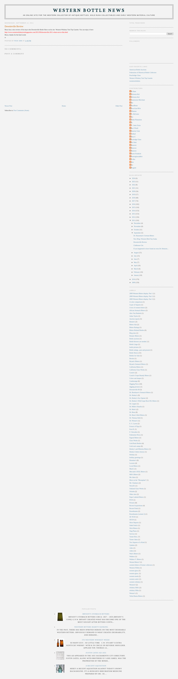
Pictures (132, 503)
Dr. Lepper (132, 404)
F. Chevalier (133, 432)
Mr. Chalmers (133, 483)
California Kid (134, 94)
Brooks (131, 358)
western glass (133, 571)
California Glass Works (137, 370)
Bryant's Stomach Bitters (137, 364)
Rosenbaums (133, 511)
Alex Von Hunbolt (135, 313)
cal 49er (132, 159)
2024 (134, 178)
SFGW (131, 520)
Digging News (134, 384)
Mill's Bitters (133, 474)
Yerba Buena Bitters (135, 596)
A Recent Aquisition (96, 666)
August (136, 253)
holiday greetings (135, 457)
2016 (134, 204)
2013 (134, 214)
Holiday (132, 455)
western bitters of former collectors (140, 565)
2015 (134, 207)
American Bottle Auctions (137, 70)
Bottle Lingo (133, 344)
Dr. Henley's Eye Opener (137, 398)
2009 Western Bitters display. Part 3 (141, 299)
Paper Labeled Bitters (136, 497)
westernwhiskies (134, 81)
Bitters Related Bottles (136, 330)
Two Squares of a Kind (136, 542)
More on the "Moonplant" (137, 480)
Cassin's (132, 373)
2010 (134, 279)
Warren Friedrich (135, 154)
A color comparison (135, 302)
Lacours (132, 463)
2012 (134, 217)
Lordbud (133, 134)
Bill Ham (133, 91)
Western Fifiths (134, 568)
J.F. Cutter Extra (135, 125)
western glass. (133, 573)
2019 (134, 194)
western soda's (134, 579)
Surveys (132, 534)
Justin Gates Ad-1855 (96, 653)
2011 (134, 220)
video (131, 548)
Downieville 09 (134, 390)
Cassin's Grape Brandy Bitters (139, 375)
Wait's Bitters (133, 554)
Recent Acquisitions (135, 505)
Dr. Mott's (132, 409)
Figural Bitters (134, 438)
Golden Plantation (136, 120)
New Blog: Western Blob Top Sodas (145, 239)
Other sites (132, 494)
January (136, 275)
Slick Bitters (133, 528)
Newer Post (8, 106)
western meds (133, 576)
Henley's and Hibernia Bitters (139, 449)
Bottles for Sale (134, 356)
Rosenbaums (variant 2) (137, 514)
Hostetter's (132, 460)
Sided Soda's (133, 525)
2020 (134, 191)
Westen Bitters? (134, 562)
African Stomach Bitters (137, 310)
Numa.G (133, 137)
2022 (134, 185)
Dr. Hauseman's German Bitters (144, 236)
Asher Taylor (133, 316)
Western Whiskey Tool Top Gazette (140, 78)
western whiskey (134, 582)
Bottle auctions (134, 339)
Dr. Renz (132, 412)
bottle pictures (134, 347)
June (135, 259)
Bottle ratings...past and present (139, 350)
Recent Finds (133, 508)
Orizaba (132, 491)
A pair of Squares (135, 305)
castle (132, 162)
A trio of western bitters (137, 308)
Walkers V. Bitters (135, 559)
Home (64, 106)
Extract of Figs (134, 426)
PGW (131, 500)
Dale (131, 103)
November (137, 226)
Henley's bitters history (136, 452)
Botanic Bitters (134, 336)
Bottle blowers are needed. (138, 341)
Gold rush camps (134, 446)
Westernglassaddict (136, 156)
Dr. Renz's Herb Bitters (137, 415)
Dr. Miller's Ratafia (135, 406)
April (136, 265)
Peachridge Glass (135, 75)
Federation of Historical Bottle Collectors (142, 72)
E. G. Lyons (133, 423)
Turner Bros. (133, 537)
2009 (134, 282)
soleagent (133, 168)
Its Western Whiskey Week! (96, 640)
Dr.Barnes (133, 111)
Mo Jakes (132, 477)
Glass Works (133, 440)
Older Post (118, 106)
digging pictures (134, 387)
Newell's (132, 486)
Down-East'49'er (135, 108)
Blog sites (132, 333)
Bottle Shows (133, 353)
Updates (132, 545)
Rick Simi (133, 142)
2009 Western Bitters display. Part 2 (141, 296)
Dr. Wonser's (133, 421)
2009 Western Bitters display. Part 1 (141, 293)
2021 (134, 188)
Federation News (134, 435)
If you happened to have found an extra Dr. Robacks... (151, 249)
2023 (134, 181)
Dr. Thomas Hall (134, 418)
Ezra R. (131, 429)
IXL (131, 122)
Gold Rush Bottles (135, 443)
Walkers (132, 556)
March (136, 269)
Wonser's (132, 593)
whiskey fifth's (134, 587)
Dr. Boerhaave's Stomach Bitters (140, 392)
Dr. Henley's (133, 395)
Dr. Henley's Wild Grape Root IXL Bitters (143, 401)
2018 (134, 198)
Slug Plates (133, 531)
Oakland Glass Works (136, 489)
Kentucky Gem (135, 131)
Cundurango (133, 381)
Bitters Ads (133, 324)
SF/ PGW (132, 517)
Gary (131, 117)
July (135, 256)
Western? (132, 585)
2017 (134, 201)
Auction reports (134, 319)
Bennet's (132, 322)
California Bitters (135, 367)
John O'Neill (134, 128)
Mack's (131, 469)
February (137, 272)
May (135, 262)
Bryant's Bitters (134, 361)
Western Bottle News (89, 10)
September (137, 233)
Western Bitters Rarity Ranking (91, 627)
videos (131, 551)
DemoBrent (134, 105)
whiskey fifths (134, 590)
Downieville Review (140, 242)
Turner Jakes (133, 539)
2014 (134, 211)
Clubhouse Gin (138, 245)
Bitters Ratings (134, 327)
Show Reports (134, 522)
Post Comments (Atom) (21, 110)
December (137, 223)
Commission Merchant (137, 100)
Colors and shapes (135, 378)
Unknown (133, 145)
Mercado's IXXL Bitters (137, 472)
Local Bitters (133, 466)
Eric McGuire (134, 114)
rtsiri (131, 165)
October (137, 230)
